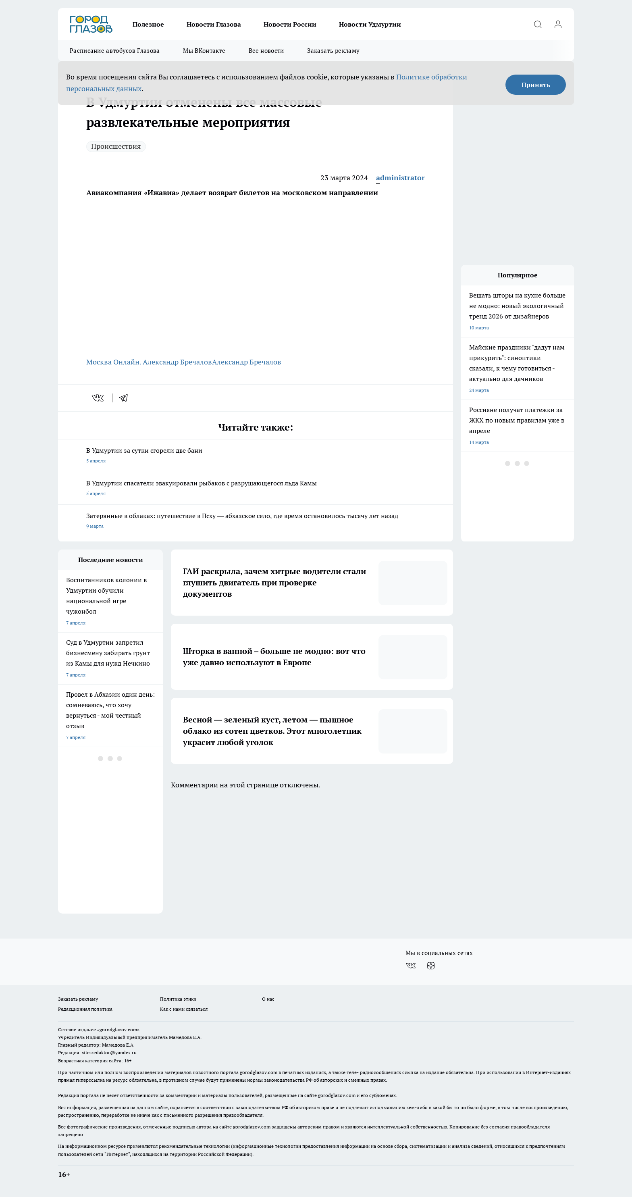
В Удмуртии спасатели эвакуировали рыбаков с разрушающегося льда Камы (255, 489)
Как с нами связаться (184, 1009)
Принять (536, 85)
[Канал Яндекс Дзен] (431, 966)
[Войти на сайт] (558, 24)
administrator (400, 177)
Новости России (290, 24)
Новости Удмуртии (370, 24)
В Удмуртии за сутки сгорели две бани (255, 456)
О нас (268, 999)
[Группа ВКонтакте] (411, 966)
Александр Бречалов (177, 361)
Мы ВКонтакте (204, 50)
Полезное (148, 24)
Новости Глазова (214, 24)
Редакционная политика (85, 1009)
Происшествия (116, 146)
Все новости (266, 50)
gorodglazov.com (258, 1072)
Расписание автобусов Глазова (115, 50)
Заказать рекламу (333, 50)
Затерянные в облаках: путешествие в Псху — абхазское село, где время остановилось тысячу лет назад (255, 521)
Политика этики (178, 999)
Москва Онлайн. (114, 361)
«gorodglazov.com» (118, 1029)
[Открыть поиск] (538, 24)
